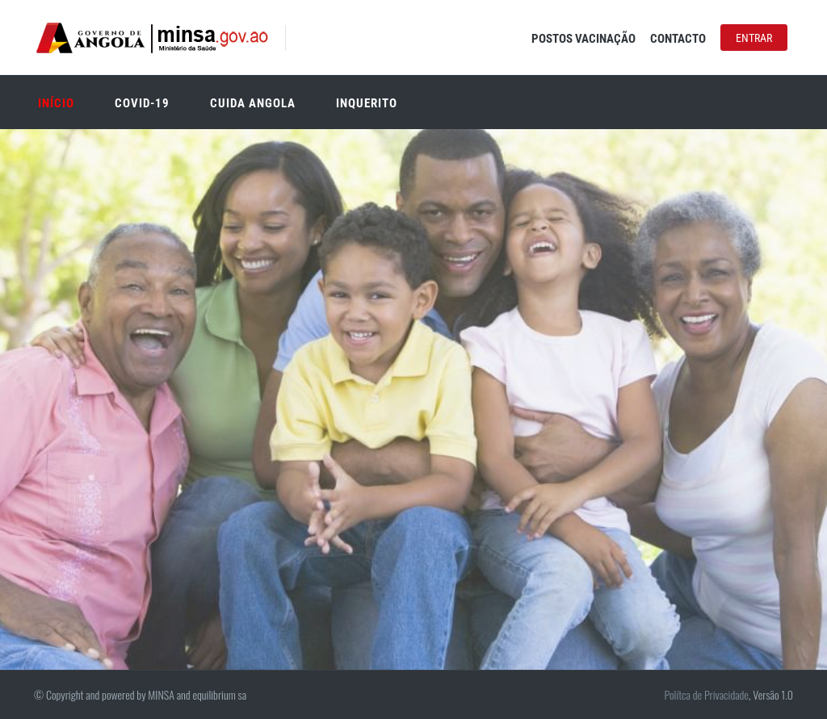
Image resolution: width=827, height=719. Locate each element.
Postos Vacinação (583, 38)
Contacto (678, 38)
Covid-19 (142, 103)
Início (56, 103)
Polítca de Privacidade (706, 694)
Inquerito (366, 103)
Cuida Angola (253, 103)
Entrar (754, 37)
